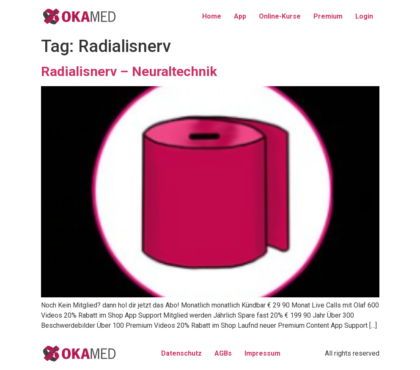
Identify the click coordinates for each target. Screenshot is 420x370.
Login (364, 16)
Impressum (262, 353)
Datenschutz (181, 353)
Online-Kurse (280, 16)
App (240, 16)
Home (211, 16)
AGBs (223, 353)
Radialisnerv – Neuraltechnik (129, 71)
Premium (328, 16)
